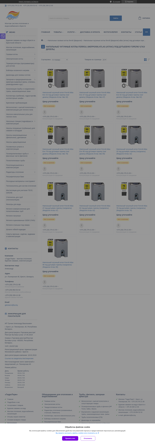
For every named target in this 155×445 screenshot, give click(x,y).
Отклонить (88, 438)
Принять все (70, 438)
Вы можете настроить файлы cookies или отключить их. (77, 433)
